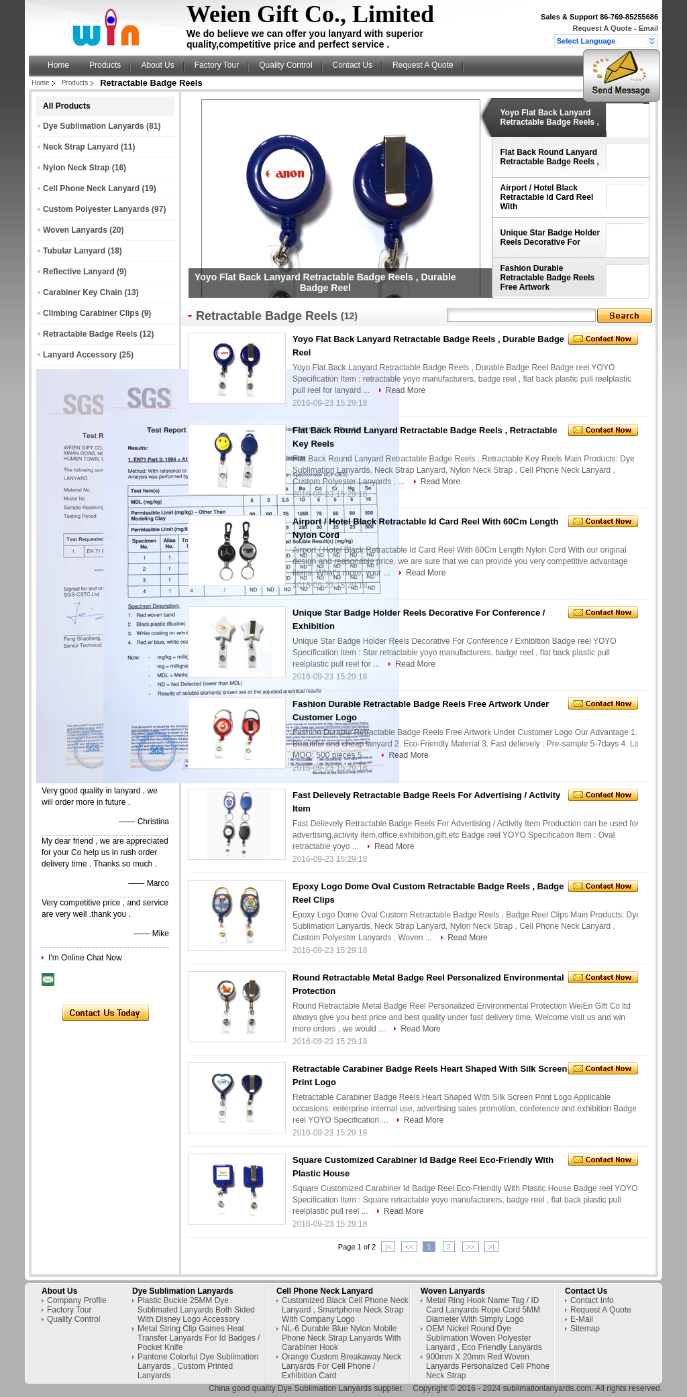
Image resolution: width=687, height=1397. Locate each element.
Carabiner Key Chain (82, 292)
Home (58, 65)
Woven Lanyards (75, 230)
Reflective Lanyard (79, 271)
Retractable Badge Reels (90, 334)
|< (388, 1247)
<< (409, 1247)
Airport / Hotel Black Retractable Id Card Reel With (547, 197)
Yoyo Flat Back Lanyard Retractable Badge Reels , (549, 117)
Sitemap (585, 1328)
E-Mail (581, 1319)
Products (105, 65)
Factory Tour (217, 65)
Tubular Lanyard (74, 251)
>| (491, 1247)
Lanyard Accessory (80, 354)
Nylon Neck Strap (76, 167)
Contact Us (352, 65)
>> (470, 1247)
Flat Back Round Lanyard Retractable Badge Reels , (549, 157)
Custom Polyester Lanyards (96, 209)
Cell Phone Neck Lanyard (91, 188)
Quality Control (285, 65)
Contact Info (592, 1300)
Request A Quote (601, 28)
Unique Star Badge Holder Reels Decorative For (550, 237)
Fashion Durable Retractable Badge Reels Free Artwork (547, 278)
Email (648, 28)
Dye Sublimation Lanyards (93, 126)
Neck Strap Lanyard (81, 147)
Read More (405, 390)
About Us (157, 65)
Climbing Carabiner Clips (91, 313)
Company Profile (77, 1300)
